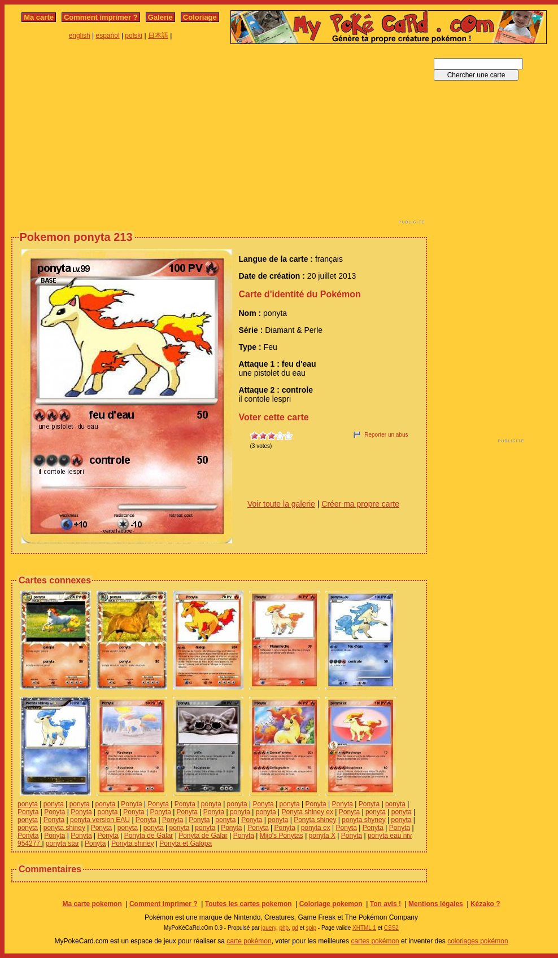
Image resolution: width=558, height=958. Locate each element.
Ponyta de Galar (148, 836)
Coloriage (200, 17)
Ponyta (131, 804)
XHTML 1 (364, 928)
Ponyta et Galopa (185, 843)
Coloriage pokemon (331, 904)
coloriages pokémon (477, 941)
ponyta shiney (64, 828)
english (79, 35)
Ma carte (39, 17)
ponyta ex (315, 828)
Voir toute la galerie (281, 503)
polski (133, 35)
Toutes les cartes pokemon (248, 904)
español (108, 35)
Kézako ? (485, 904)
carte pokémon (248, 941)
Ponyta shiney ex (307, 812)
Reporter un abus (386, 435)
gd (295, 928)
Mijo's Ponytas (281, 836)
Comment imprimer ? (101, 17)
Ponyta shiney (315, 820)
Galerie (160, 17)
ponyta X (322, 836)
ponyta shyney (363, 820)
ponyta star (62, 843)
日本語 (158, 35)
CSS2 (391, 928)
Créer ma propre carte (360, 503)
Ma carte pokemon (91, 904)
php (284, 928)
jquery (268, 928)
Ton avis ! (385, 904)
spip (311, 928)
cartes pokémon (375, 941)
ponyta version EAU (100, 820)
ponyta (28, 804)
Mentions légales (435, 904)
